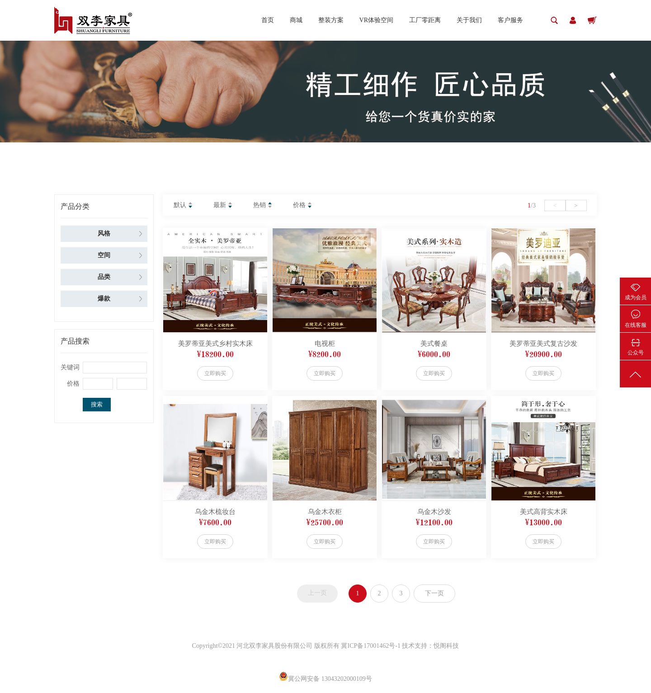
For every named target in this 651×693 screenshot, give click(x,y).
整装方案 (331, 20)
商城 (296, 20)
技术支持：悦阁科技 (430, 645)
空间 (104, 255)
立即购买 (215, 373)
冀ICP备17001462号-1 (371, 645)
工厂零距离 (425, 20)
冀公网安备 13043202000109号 (325, 678)
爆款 (104, 298)
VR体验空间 (376, 20)
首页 (267, 20)
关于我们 (469, 20)
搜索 (97, 404)
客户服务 (510, 20)
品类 (104, 276)
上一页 (317, 592)
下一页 (434, 593)
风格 (104, 233)
